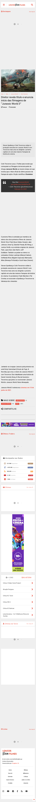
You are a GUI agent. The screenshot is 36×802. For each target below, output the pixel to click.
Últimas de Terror (10, 624)
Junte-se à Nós (26, 780)
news (7, 94)
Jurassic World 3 (14, 94)
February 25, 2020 (20, 189)
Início (2, 94)
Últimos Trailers (8, 434)
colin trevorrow (24, 94)
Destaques (6, 11)
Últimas (7, 487)
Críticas (26, 776)
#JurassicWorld (23, 182)
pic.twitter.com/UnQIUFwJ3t (20, 184)
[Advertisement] (18, 49)
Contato (10, 783)
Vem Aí (10, 773)
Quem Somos (10, 780)
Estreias (10, 776)
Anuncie (26, 783)
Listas (4, 729)
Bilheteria (25, 773)
